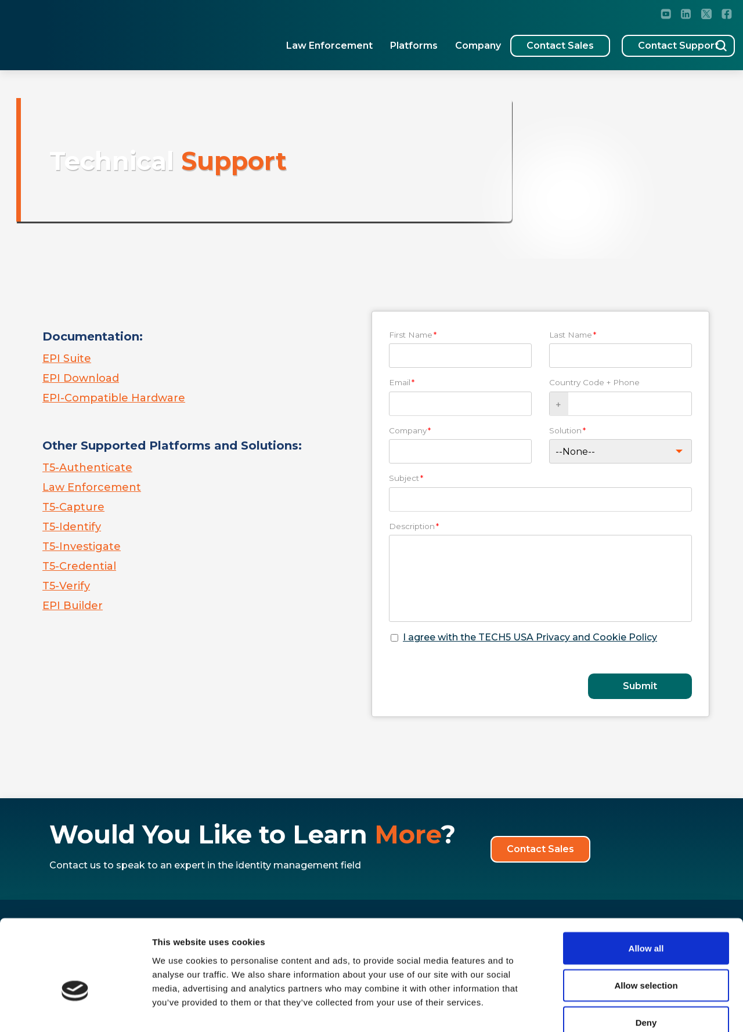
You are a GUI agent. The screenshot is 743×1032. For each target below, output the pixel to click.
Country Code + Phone (594, 382)
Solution (567, 430)
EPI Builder (72, 605)
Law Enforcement (297, 40)
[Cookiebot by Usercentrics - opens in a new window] (75, 1009)
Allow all (646, 881)
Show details (609, 1009)
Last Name (572, 334)
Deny (646, 956)
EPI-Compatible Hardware (113, 398)
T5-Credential (79, 566)
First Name (413, 334)
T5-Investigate (81, 546)
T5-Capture (73, 507)
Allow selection (645, 919)
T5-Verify (66, 586)
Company (446, 40)
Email (401, 382)
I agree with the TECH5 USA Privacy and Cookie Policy (530, 637)
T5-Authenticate (87, 467)
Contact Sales (535, 40)
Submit (640, 685)
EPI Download (80, 378)
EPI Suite (66, 358)
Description (414, 526)
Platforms (382, 40)
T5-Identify (71, 526)
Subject (406, 478)
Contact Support (653, 40)
